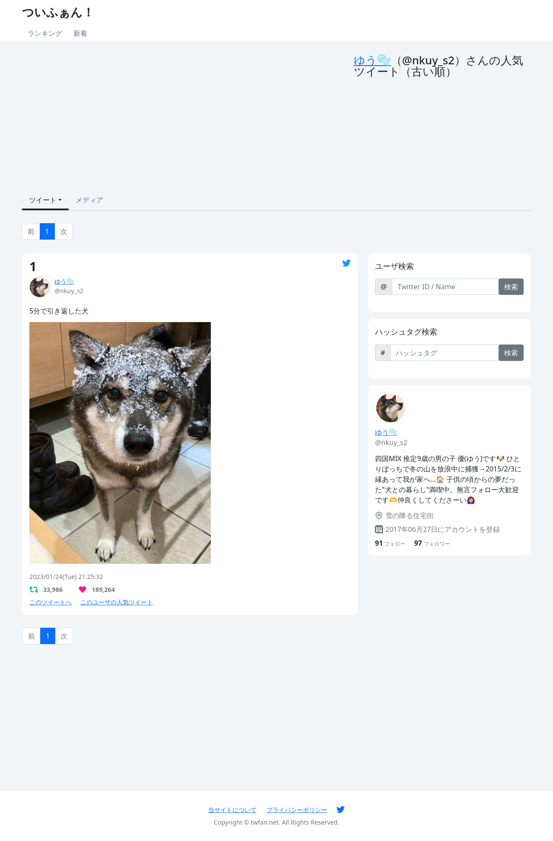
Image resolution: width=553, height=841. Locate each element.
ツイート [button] (43, 200)
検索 (511, 286)
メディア (89, 200)
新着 (80, 33)
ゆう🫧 (372, 60)
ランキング (45, 33)
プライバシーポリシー (297, 810)
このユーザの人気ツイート (116, 602)
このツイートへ (50, 602)
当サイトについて (232, 810)
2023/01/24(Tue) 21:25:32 (66, 576)
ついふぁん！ (58, 12)
